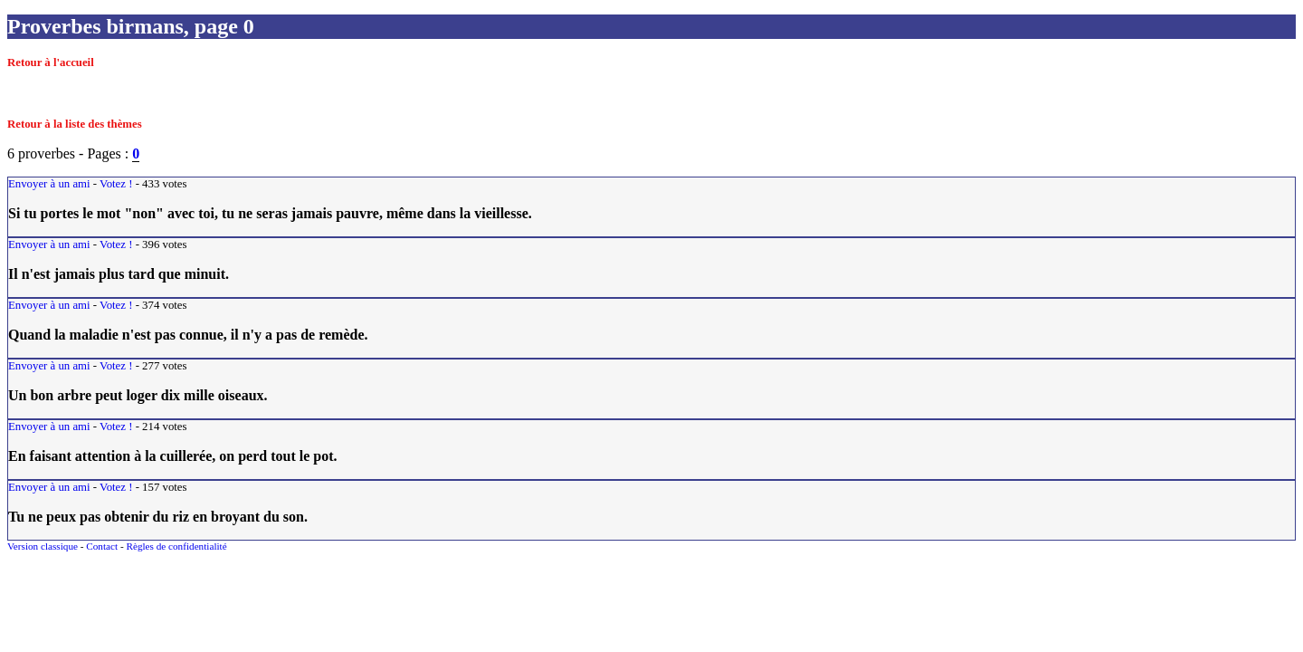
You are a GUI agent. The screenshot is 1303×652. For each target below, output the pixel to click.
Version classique (42, 546)
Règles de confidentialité (176, 546)
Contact (102, 546)
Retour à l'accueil (50, 62)
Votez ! (116, 183)
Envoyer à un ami (49, 183)
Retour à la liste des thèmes (74, 124)
